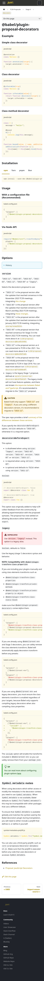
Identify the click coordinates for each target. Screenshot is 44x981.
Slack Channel (9, 934)
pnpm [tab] (22, 170)
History (9, 265)
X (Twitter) (7, 938)
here (19, 773)
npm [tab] (6, 170)
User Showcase (9, 927)
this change (21, 301)
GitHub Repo (8, 958)
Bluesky (6, 942)
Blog (5, 950)
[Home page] (4, 9)
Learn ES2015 (8, 915)
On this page (8, 18)
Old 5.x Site (7, 968)
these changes (22, 314)
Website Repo (8, 961)
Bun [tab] (30, 170)
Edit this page (9, 876)
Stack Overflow (9, 931)
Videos (6, 923)
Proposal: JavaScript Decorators (19, 868)
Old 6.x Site (7, 965)
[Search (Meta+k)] (39, 3)
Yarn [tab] (13, 170)
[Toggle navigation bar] (4, 3)
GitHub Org (8, 954)
